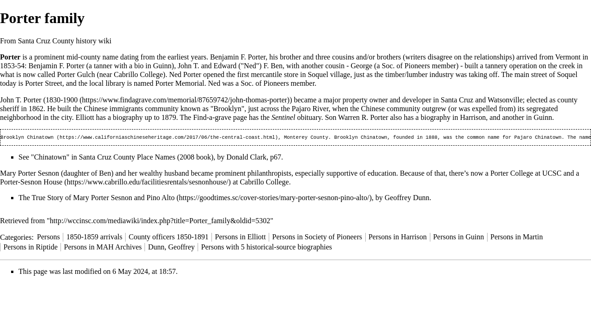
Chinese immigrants (113, 109)
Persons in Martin (516, 238)
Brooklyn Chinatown (27, 138)
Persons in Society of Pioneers (317, 238)
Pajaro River (310, 109)
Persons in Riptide (30, 248)
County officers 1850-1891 (169, 238)
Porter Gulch (76, 74)
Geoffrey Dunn (407, 198)
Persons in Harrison (397, 238)
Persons (48, 238)
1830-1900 (62, 100)
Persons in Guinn (458, 238)
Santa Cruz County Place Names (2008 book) (146, 158)
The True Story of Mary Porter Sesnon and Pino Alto (96, 198)
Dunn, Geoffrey (171, 248)
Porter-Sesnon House (31, 183)
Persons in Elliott (240, 238)
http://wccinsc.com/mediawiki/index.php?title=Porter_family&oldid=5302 (160, 221)
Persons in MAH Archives (103, 248)
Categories (15, 238)
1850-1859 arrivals (94, 238)
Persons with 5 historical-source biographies (266, 248)
